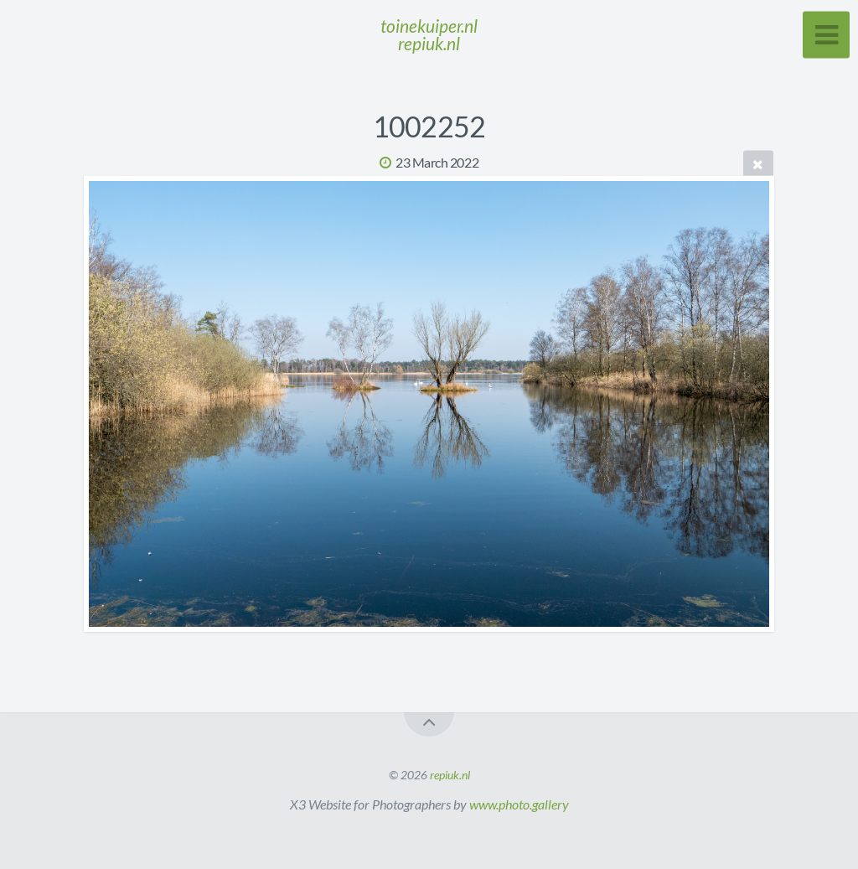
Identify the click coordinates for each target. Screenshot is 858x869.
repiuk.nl (450, 775)
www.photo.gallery (519, 804)
